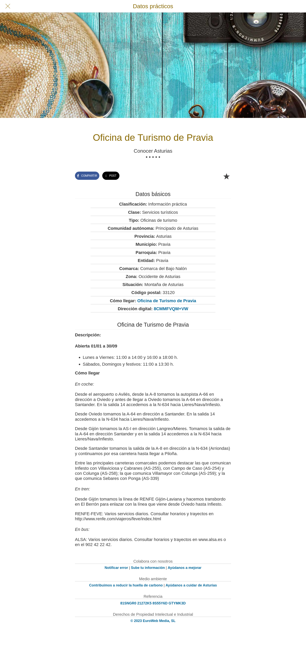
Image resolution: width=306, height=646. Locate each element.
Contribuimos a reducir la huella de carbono (126, 585)
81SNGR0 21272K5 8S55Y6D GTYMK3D (153, 603)
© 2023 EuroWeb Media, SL (153, 621)
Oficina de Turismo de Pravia (166, 300)
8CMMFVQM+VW (171, 308)
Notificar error (116, 568)
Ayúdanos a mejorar (184, 568)
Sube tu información (148, 568)
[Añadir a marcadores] (226, 176)
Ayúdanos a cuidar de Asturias (191, 585)
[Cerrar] (7, 6)
